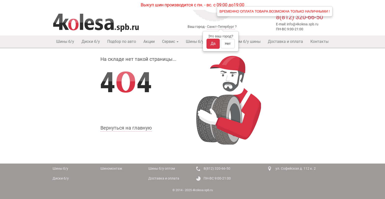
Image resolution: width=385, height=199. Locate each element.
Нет (228, 44)
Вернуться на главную (126, 128)
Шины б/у (65, 41)
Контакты (319, 41)
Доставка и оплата (285, 41)
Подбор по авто (121, 41)
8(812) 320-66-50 (299, 17)
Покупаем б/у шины (242, 41)
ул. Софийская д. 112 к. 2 (295, 168)
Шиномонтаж (111, 168)
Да (213, 43)
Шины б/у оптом (201, 41)
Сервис (170, 41)
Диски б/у (91, 41)
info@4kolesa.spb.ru (302, 24)
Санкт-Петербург (220, 27)
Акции (149, 41)
